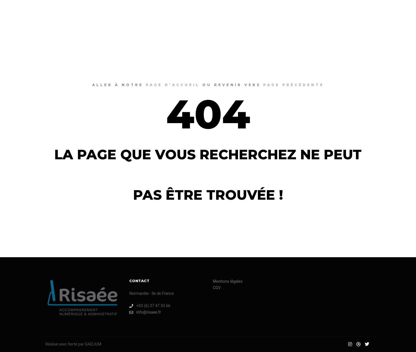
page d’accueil (173, 85)
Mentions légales (227, 281)
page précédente (293, 85)
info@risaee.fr (145, 312)
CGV (217, 288)
